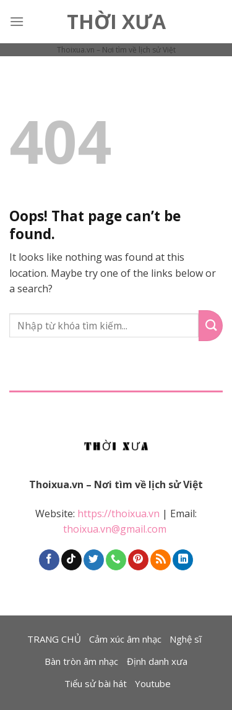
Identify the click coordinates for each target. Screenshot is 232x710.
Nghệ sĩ (186, 639)
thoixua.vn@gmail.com (116, 529)
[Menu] (16, 21)
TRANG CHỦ (54, 639)
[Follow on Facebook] (49, 559)
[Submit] (211, 325)
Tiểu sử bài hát (95, 683)
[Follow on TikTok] (71, 559)
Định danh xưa (157, 661)
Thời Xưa (116, 22)
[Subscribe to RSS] (160, 559)
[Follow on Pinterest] (138, 559)
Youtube (153, 683)
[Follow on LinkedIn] (183, 559)
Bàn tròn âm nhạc (81, 661)
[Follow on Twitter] (94, 559)
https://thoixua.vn (118, 513)
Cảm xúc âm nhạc (125, 639)
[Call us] (116, 559)
